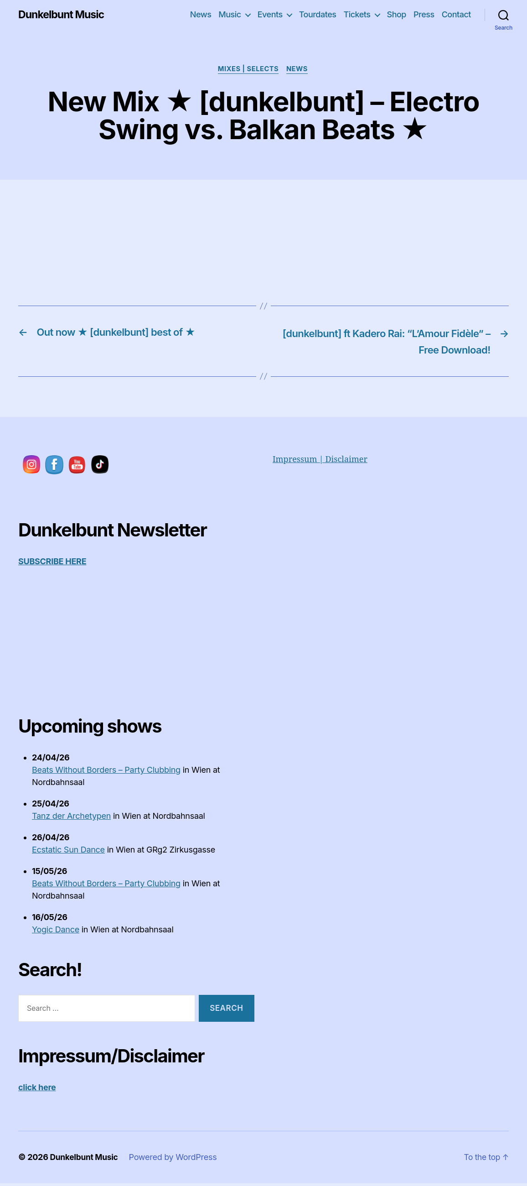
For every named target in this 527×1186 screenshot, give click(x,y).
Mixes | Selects (248, 70)
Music (229, 14)
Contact (456, 14)
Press (423, 14)
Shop (396, 14)
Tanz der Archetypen (71, 818)
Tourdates (317, 14)
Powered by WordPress (175, 1159)
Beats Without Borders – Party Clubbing (106, 772)
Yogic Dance (55, 932)
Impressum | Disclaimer (320, 462)
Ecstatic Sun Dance (68, 852)
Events (270, 14)
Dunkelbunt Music (63, 14)
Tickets (356, 14)
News (201, 14)
